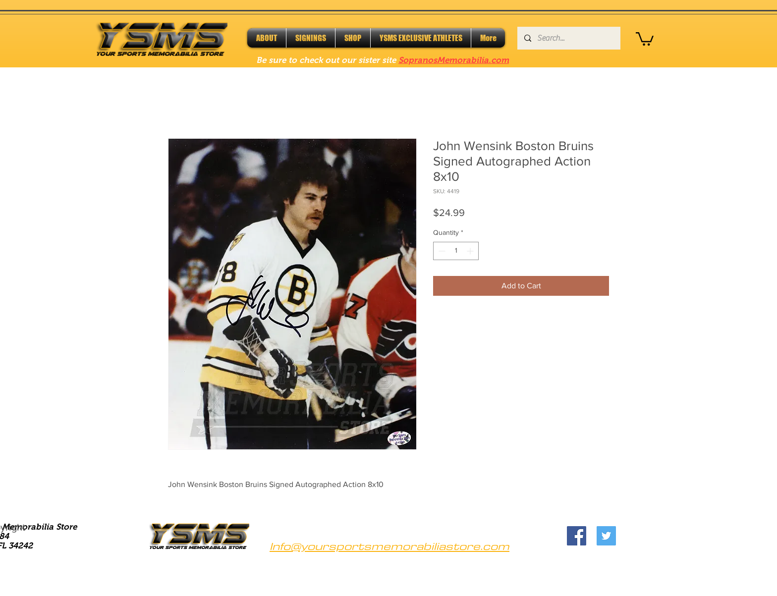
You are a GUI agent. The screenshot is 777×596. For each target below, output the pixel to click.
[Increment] (471, 251)
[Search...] (568, 38)
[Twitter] (606, 535)
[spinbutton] (456, 251)
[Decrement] (441, 251)
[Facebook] (576, 535)
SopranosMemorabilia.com (453, 60)
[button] (645, 38)
